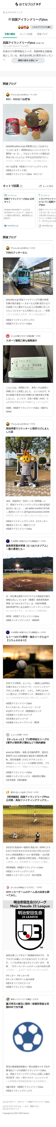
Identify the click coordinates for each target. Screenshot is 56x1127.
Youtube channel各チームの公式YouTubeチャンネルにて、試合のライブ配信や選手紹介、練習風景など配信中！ (18, 214)
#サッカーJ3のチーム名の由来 (20, 979)
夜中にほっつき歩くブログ (21, 792)
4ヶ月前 (33, 95)
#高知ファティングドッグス (19, 1090)
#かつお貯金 (12, 166)
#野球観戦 (11, 867)
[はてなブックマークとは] (21, 185)
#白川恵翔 (37, 875)
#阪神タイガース (14, 525)
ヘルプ (25, 1106)
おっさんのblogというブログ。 (23, 887)
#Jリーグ (38, 174)
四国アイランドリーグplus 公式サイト (19, 200)
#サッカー (11, 975)
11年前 (35, 999)
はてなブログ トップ (12, 12)
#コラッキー (42, 521)
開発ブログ (34, 1106)
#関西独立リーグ (34, 711)
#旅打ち (44, 408)
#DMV (9, 411)
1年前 (32, 248)
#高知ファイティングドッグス (33, 166)
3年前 (43, 541)
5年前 (39, 887)
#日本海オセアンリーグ (17, 718)
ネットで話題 (26, 34)
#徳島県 (35, 620)
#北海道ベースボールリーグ (19, 715)
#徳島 (8, 408)
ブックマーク (10, 195)
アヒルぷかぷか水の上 (20, 95)
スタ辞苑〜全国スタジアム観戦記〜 (25, 541)
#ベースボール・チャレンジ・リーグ (23, 707)
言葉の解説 (10, 34)
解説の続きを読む (28, 60)
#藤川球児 (11, 1087)
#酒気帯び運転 (39, 776)
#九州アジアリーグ (15, 711)
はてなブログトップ (11, 1109)
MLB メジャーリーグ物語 (21, 999)
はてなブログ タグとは (12, 1106)
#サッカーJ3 (23, 975)
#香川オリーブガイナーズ (18, 983)
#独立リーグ (29, 525)
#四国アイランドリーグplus (19, 174)
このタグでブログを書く (42, 27)
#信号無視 (11, 780)
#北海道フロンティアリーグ (19, 722)
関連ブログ (42, 34)
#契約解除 (22, 780)
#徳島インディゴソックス (18, 620)
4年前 (43, 632)
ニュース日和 (16, 735)
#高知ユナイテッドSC (16, 170)
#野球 (8, 616)
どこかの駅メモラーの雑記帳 (22, 336)
